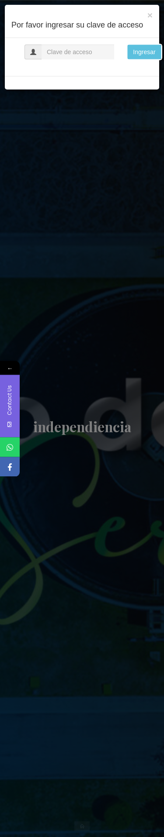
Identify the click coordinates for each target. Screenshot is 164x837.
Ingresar (144, 51)
